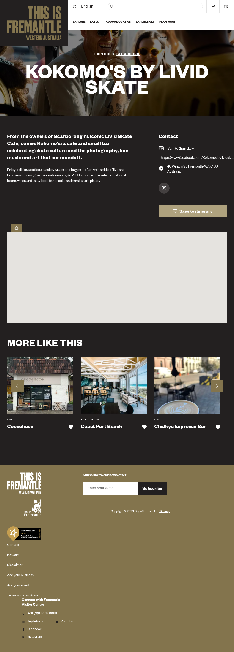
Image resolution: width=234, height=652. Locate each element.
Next (217, 386)
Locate (16, 228)
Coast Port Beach (101, 426)
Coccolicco (20, 426)
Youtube (64, 621)
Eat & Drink (128, 53)
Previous (17, 386)
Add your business (20, 574)
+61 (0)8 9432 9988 (42, 613)
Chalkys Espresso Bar (180, 426)
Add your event (18, 584)
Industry (13, 554)
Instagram (164, 188)
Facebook (32, 628)
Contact (13, 544)
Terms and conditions (22, 594)
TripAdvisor (33, 621)
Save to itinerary (196, 211)
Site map (164, 511)
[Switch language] (88, 6)
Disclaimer (14, 564)
